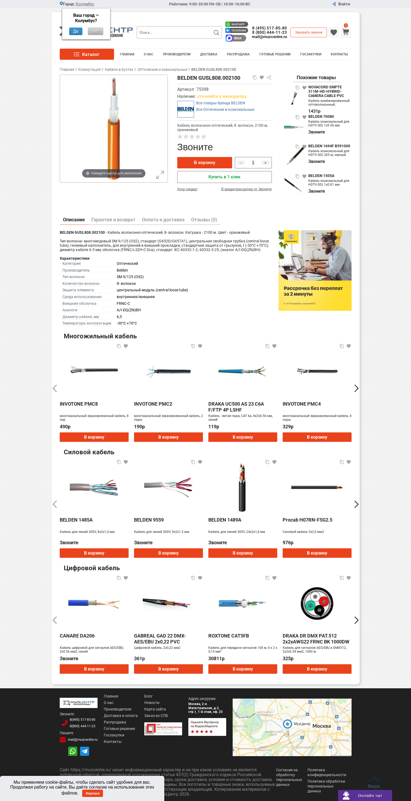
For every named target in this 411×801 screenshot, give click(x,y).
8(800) (82, 726)
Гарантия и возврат (113, 219)
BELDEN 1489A (224, 520)
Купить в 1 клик (224, 176)
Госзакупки (310, 54)
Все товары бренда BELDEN (220, 103)
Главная (127, 54)
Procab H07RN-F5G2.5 (307, 520)
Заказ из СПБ (156, 715)
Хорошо (92, 793)
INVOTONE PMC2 (153, 404)
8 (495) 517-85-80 (269, 28)
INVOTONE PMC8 (79, 404)
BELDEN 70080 (321, 116)
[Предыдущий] (54, 388)
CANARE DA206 (77, 636)
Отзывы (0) (204, 219)
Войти (344, 4)
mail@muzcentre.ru (269, 36)
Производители (177, 54)
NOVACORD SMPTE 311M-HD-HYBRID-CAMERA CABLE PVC (326, 91)
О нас (108, 702)
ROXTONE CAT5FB (228, 636)
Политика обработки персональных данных (326, 786)
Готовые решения (274, 54)
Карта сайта (154, 709)
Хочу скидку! (187, 189)
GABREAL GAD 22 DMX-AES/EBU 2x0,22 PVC (160, 639)
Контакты (339, 54)
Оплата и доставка (163, 219)
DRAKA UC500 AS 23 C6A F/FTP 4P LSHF (236, 407)
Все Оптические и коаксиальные (225, 109)
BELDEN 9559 (149, 520)
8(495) (82, 719)
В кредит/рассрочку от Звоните (246, 189)
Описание (74, 219)
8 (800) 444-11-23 (269, 32)
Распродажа (238, 54)
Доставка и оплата (120, 715)
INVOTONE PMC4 (302, 404)
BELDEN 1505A (321, 175)
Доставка (208, 54)
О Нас (148, 54)
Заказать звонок (309, 32)
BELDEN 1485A (76, 520)
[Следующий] (356, 388)
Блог (148, 696)
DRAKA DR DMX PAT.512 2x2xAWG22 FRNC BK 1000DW (316, 639)
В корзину (204, 162)
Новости (151, 702)
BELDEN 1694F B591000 (329, 146)
